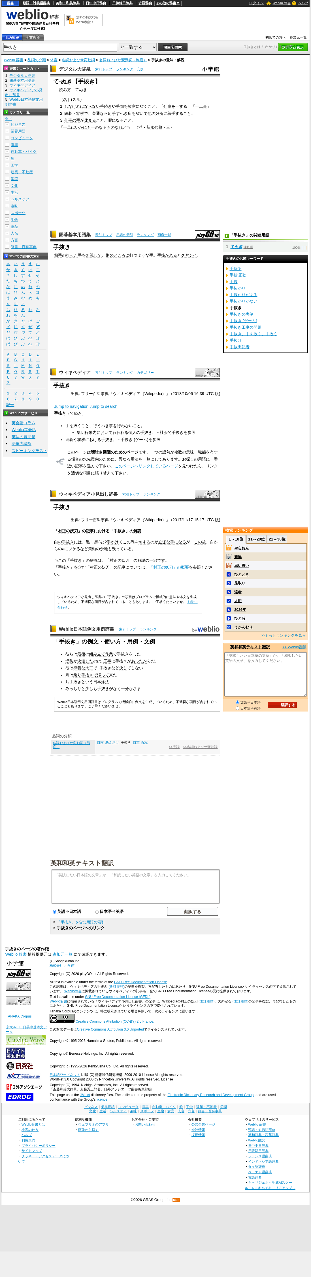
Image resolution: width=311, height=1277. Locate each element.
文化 (14, 185)
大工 (89, 668)
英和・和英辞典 (68, 3)
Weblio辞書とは (33, 1124)
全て (8, 119)
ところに (121, 255)
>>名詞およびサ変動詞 (200, 747)
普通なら (100, 113)
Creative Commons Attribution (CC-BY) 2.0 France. (115, 1021)
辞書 (10, 3)
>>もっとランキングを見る (283, 635)
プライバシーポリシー (39, 1145)
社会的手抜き (172, 432)
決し (123, 668)
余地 (104, 548)
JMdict (85, 1095)
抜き (70, 542)
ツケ (72, 548)
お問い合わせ (145, 1124)
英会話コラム (23, 423)
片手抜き (73, 681)
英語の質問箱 (23, 436)
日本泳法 (101, 681)
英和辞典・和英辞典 (263, 1135)
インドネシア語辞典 (263, 1161)
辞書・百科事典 (24, 247)
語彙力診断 (21, 443)
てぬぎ (236, 246)
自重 (136, 742)
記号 (10, 405)
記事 (90, 531)
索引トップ (103, 69)
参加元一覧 (298, 37)
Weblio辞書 (73, 991)
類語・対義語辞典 (36, 3)
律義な (79, 668)
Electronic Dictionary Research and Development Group (210, 1095)
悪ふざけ (112, 742)
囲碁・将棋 (74, 113)
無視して (94, 255)
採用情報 (198, 1135)
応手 (112, 113)
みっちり (73, 688)
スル (76, 99)
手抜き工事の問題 (245, 327)
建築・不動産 (22, 172)
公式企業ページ (203, 1124)
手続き (106, 106)
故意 (132, 106)
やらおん (241, 548)
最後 (81, 654)
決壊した (85, 661)
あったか (139, 661)
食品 (14, 226)
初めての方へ (275, 37)
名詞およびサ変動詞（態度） (123, 60)
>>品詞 (174, 747)
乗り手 (79, 675)
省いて (142, 113)
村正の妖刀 (68, 531)
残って (118, 548)
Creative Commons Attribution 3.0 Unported (110, 1029)
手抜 (234, 281)
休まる (90, 120)
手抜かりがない (243, 301)
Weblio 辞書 (281, 3)
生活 (14, 192)
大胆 (238, 601)
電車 (14, 145)
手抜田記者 (240, 347)
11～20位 (256, 539)
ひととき (241, 574)
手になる (178, 542)
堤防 (69, 661)
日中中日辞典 (96, 3)
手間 (120, 106)
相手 (58, 255)
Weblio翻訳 (256, 1140)
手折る (236, 268)
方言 (14, 240)
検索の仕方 (30, 1130)
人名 (14, 233)
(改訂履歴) (116, 987)
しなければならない (82, 106)
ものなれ (115, 127)
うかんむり (243, 627)
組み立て (97, 654)
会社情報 (198, 1130)
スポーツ (18, 213)
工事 (203, 106)
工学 (14, 165)
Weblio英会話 (24, 429)
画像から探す (88, 1130)
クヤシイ (189, 255)
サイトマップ (32, 1151)
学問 (14, 179)
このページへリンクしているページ (146, 466)
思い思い (241, 565)
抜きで (91, 675)
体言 (53, 60)
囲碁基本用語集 (75, 234)
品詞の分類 (36, 60)
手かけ (113, 542)
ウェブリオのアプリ (93, 1124)
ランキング (124, 69)
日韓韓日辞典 (122, 3)
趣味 (14, 206)
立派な (164, 542)
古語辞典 (145, 3)
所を (132, 113)
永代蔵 (156, 127)
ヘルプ (303, 3)
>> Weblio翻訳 (294, 647)
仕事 (167, 106)
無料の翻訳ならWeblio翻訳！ (87, 19)
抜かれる (169, 255)
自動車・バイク (24, 151)
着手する (175, 113)
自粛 (100, 742)
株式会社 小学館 (62, 966)
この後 (200, 542)
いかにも (83, 127)
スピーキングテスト (29, 450)
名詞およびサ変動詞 (78, 60)
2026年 (240, 609)
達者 (238, 592)
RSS (176, 1200)
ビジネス (18, 124)
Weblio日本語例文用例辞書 (86, 629)
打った (72, 255)
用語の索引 (124, 235)
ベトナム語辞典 (260, 1172)
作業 (109, 654)
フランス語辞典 (260, 1156)
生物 (14, 220)
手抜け (236, 340)
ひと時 (239, 618)
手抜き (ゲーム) (134, 439)
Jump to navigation (71, 406)
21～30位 (277, 539)
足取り (239, 583)
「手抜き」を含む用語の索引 (81, 922)
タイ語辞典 (256, 1166)
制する (144, 542)
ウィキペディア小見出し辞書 (88, 494)
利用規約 (28, 1140)
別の (110, 255)
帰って (103, 675)
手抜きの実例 (242, 314)
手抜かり (238, 288)
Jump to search (103, 406)
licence (102, 1099)
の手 (76, 120)
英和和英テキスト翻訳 (82, 862)
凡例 (140, 69)
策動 (92, 548)
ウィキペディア (75, 372)
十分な (127, 688)
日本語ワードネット (65, 1075)
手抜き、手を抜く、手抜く (253, 334)
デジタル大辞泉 (75, 69)
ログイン (256, 3)
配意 (144, 742)
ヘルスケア (20, 199)
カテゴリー (145, 373)
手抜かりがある (243, 294)
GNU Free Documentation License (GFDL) (117, 997)
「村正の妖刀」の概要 (169, 567)
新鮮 (238, 557)
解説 (137, 531)
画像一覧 (164, 235)
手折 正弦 (238, 275)
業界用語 (18, 131)
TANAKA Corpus (18, 1016)
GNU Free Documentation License (140, 982)
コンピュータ (22, 138)
